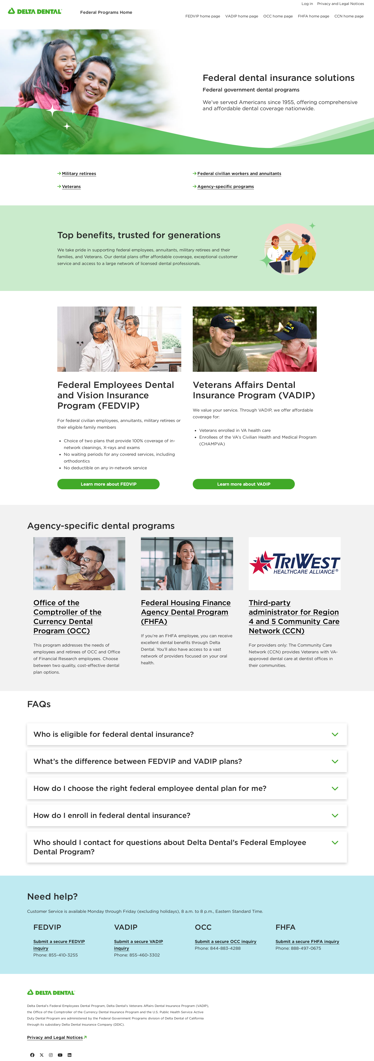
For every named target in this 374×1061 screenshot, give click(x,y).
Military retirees (79, 173)
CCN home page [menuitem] (349, 16)
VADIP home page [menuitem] (241, 16)
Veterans (71, 186)
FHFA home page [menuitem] (313, 16)
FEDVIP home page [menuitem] (202, 16)
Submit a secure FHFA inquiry (307, 941)
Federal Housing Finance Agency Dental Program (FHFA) (186, 612)
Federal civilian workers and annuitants (239, 173)
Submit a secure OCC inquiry (226, 941)
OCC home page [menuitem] (278, 16)
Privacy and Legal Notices (55, 1037)
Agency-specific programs (225, 186)
